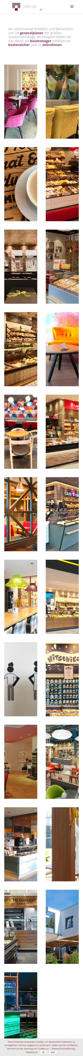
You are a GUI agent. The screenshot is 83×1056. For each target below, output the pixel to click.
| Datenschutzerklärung (62, 1048)
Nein (53, 1052)
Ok (43, 1052)
